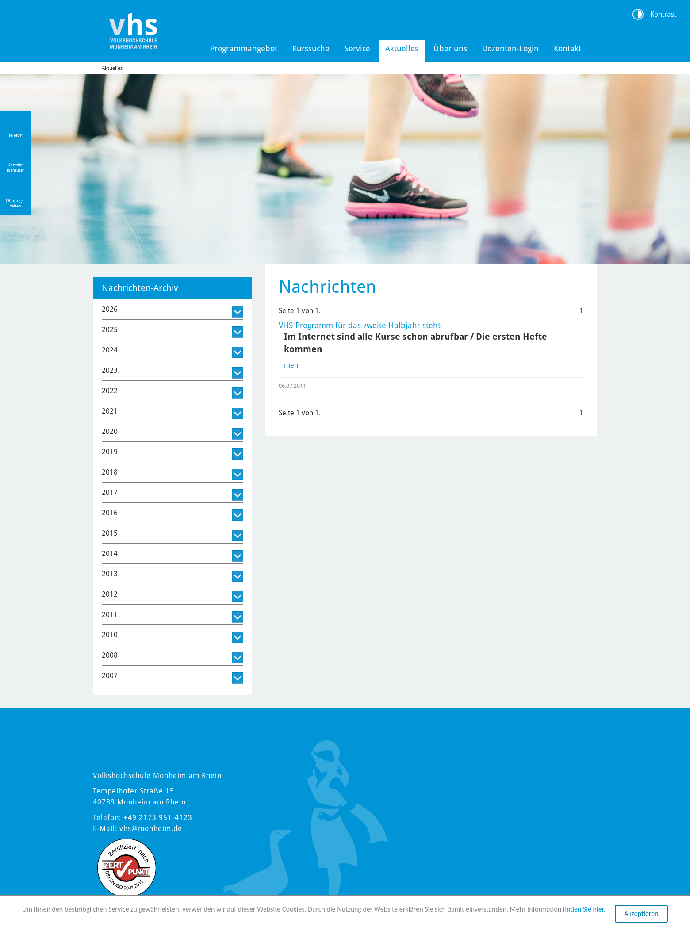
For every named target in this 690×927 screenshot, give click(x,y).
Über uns (450, 48)
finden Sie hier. (584, 909)
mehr (292, 365)
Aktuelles (401, 48)
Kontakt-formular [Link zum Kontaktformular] (15, 167)
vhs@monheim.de (150, 828)
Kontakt (567, 48)
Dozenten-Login (510, 48)
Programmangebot (243, 48)
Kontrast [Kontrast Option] (663, 14)
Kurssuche (311, 48)
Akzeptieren (641, 914)
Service (357, 48)
